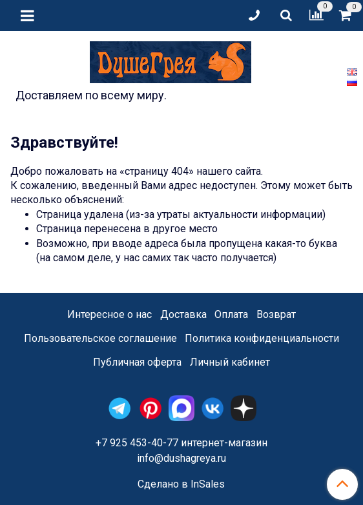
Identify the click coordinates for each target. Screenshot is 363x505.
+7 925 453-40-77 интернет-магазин (181, 443)
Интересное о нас (109, 314)
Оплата (231, 314)
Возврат (276, 314)
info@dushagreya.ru (181, 458)
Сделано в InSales (181, 484)
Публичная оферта (137, 362)
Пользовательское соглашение (100, 338)
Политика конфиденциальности (262, 338)
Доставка (183, 314)
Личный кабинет (230, 362)
